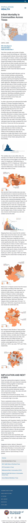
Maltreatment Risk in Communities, (12, 470)
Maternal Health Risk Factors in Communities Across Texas (12, 474)
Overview (4, 458)
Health (7, 8)
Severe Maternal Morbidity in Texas (10, 478)
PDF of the (6, 46)
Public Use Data (7, 49)
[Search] (25, 1)
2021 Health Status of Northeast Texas (11, 464)
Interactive (6, 47)
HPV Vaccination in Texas (8, 467)
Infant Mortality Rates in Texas (9, 461)
